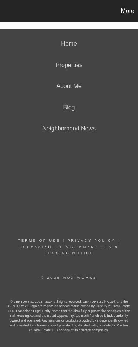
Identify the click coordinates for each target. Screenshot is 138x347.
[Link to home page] (6, 11)
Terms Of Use (39, 240)
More (127, 11)
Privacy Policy (91, 240)
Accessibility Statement (59, 247)
